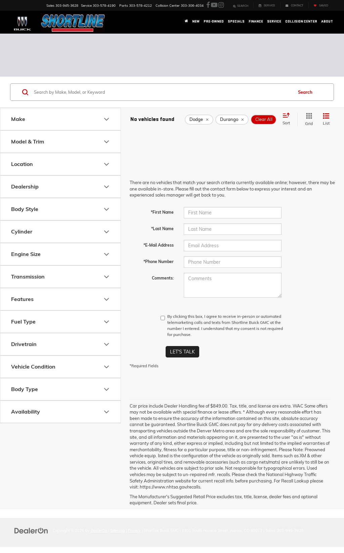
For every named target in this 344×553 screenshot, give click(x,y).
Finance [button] (256, 21)
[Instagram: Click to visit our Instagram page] (221, 5)
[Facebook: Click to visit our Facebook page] (208, 5)
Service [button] (274, 21)
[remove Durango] (232, 120)
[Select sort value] (288, 119)
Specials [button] (236, 21)
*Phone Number (158, 261)
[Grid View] (307, 119)
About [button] (327, 21)
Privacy (134, 530)
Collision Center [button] (301, 21)
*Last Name (162, 228)
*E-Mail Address (158, 245)
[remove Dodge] (199, 120)
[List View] (326, 119)
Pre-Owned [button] (214, 21)
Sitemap (117, 530)
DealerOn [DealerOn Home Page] (99, 530)
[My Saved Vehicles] (320, 5)
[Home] (186, 21)
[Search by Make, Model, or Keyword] (162, 92)
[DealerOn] (31, 530)
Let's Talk (182, 352)
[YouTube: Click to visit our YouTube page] (214, 5)
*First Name (162, 212)
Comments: (163, 278)
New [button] (196, 21)
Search (305, 92)
